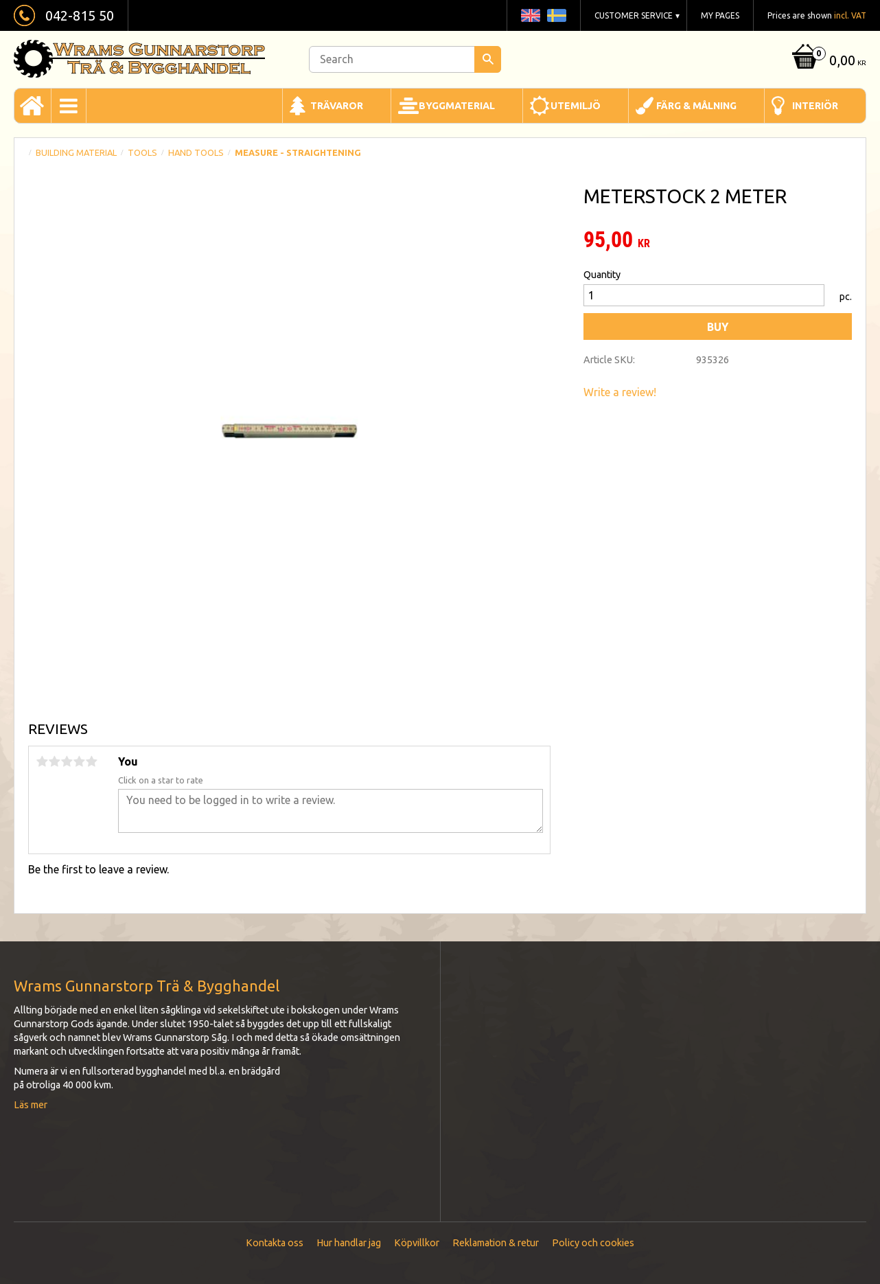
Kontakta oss (274, 1242)
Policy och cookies (593, 1242)
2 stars (54, 761)
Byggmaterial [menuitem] (457, 105)
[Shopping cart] (827, 61)
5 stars (91, 761)
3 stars (66, 761)
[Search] (487, 59)
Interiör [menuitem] (815, 105)
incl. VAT (850, 15)
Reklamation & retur (495, 1242)
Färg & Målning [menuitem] (696, 105)
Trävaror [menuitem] (336, 105)
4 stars (79, 761)
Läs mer (30, 1104)
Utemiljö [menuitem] (576, 105)
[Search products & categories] (405, 59)
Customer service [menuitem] (633, 15)
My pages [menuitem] (720, 15)
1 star (42, 761)
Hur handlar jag (348, 1242)
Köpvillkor (416, 1242)
